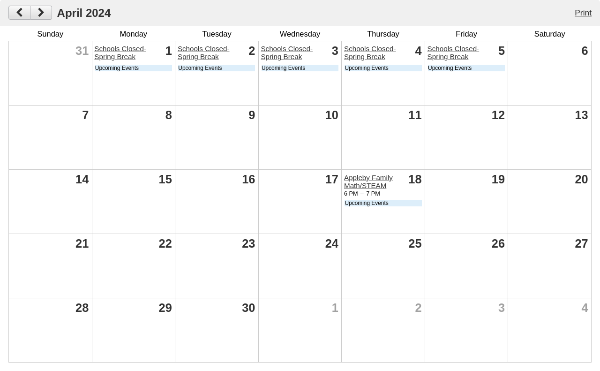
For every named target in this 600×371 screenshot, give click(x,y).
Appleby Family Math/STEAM (368, 181)
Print (583, 12)
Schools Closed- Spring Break (120, 53)
